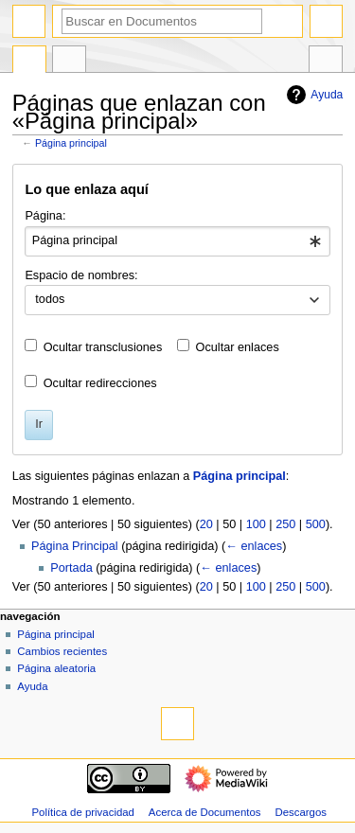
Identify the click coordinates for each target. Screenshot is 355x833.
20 (206, 524)
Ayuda (312, 94)
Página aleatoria (56, 668)
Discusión (69, 61)
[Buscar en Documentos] (162, 21)
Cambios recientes (62, 651)
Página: (45, 215)
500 (316, 524)
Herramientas (326, 61)
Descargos (301, 812)
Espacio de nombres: (81, 275)
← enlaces (253, 546)
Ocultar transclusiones (103, 347)
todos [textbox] (49, 299)
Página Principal (74, 546)
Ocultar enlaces (237, 347)
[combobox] (177, 241)
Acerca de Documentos (205, 812)
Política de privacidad (82, 812)
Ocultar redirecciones (100, 383)
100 (256, 524)
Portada (71, 568)
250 (285, 524)
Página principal (71, 143)
